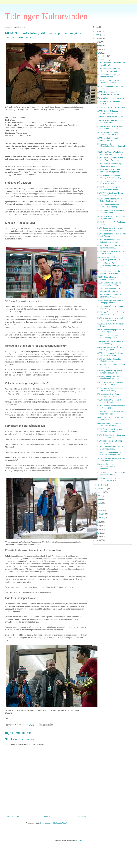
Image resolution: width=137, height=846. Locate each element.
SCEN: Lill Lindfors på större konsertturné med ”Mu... (109, 284)
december (102, 56)
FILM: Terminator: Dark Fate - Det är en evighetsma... (111, 448)
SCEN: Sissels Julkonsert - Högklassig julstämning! (108, 112)
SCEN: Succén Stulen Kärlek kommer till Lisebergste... (109, 401)
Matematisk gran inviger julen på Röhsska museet (110, 75)
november (102, 60)
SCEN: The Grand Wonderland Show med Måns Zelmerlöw (110, 153)
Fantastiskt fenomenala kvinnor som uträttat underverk (110, 127)
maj (99, 503)
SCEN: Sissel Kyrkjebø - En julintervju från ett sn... (108, 290)
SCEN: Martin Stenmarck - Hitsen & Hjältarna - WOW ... (111, 139)
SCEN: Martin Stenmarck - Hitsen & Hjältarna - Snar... (111, 295)
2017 (98, 526)
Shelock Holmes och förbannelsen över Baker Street (111, 121)
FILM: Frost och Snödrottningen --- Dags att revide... (111, 165)
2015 (98, 533)
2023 (98, 42)
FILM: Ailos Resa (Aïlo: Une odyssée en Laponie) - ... (108, 70)
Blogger (78, 840)
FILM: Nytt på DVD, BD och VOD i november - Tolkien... (111, 473)
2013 (98, 540)
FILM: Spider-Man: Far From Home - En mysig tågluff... (109, 170)
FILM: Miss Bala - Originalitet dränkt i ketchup (109, 360)
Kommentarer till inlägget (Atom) (53, 823)
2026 (98, 31)
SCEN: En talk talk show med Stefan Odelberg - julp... (109, 200)
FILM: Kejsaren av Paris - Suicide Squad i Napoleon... (111, 246)
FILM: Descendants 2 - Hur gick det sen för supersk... (110, 229)
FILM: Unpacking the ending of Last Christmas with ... (110, 319)
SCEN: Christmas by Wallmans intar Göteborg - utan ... (110, 336)
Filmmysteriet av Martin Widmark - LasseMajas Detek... (111, 383)
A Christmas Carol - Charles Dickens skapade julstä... (108, 81)
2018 (98, 522)
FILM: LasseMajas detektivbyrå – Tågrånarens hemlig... (111, 389)
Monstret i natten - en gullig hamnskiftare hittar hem (108, 272)
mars (100, 510)
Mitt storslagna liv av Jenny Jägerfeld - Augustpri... (108, 395)
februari (101, 514)
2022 (98, 46)
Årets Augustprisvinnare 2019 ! (110, 117)
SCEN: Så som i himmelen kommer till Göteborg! (108, 206)
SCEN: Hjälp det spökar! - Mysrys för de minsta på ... (111, 459)
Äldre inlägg (81, 816)
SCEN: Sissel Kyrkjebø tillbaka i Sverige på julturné (110, 301)
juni (99, 499)
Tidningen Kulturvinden (46, 16)
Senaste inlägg (13, 816)
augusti (101, 492)
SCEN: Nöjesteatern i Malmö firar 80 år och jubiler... (111, 217)
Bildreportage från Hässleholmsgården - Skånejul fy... (111, 146)
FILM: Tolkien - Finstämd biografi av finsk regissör (110, 211)
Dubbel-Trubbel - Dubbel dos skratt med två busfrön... (109, 424)
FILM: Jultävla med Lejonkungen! (111, 107)
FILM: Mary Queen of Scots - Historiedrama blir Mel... (109, 241)
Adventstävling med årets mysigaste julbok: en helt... (109, 258)
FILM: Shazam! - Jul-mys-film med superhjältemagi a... (109, 188)
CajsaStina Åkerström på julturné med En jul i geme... (110, 348)
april (100, 507)
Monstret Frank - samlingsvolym (110, 98)
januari (101, 517)
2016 (98, 529)
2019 (98, 53)
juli (99, 496)
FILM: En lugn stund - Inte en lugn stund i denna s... (111, 436)
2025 (98, 35)
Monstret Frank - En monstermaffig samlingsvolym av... (110, 265)
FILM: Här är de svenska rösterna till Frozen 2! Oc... (111, 407)
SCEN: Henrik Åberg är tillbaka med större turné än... (110, 354)
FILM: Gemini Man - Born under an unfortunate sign (110, 430)
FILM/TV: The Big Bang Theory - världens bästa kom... (110, 194)
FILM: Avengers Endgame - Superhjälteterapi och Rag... (109, 176)
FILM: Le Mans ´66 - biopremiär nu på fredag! (110, 307)
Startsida (47, 816)
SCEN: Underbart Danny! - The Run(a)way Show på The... (110, 454)
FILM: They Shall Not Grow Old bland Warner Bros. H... (110, 159)
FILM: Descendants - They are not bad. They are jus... (111, 235)
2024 (98, 38)
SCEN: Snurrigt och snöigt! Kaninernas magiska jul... (108, 93)
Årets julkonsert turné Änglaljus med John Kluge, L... (110, 342)
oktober (101, 485)
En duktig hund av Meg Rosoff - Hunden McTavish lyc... (110, 371)
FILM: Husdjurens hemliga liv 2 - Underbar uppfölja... (110, 182)
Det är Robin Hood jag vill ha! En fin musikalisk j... (110, 331)
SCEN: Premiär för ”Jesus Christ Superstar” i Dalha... (110, 412)
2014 (98, 537)
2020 (98, 49)
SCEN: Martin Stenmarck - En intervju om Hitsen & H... (109, 133)
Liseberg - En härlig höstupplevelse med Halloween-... (106, 466)
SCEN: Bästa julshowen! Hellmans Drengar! (107, 278)
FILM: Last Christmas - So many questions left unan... (110, 313)
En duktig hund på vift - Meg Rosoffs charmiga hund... (108, 377)
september (102, 489)
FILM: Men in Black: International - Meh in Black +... (110, 252)
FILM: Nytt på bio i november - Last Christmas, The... (109, 479)
